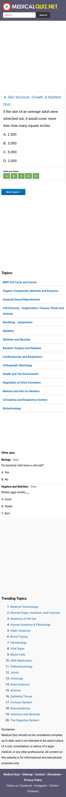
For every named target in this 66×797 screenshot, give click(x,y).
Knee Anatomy (20, 684)
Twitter (53, 785)
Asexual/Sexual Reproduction (21, 299)
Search (43, 15)
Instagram (40, 785)
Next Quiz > (13, 191)
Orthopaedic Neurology (17, 365)
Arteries (15, 690)
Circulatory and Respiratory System (25, 399)
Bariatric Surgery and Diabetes (22, 348)
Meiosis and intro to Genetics (21, 391)
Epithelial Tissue (21, 696)
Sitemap (27, 774)
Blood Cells (17, 654)
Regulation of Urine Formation (22, 382)
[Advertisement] (33, 55)
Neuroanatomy (20, 708)
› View (15, 459)
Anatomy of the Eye (23, 618)
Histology (16, 678)
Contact (40, 774)
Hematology (18, 642)
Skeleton (8, 331)
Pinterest (33, 791)
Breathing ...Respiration (18, 322)
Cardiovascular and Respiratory (22, 356)
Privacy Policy (33, 780)
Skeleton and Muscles (17, 339)
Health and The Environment (21, 374)
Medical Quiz (11, 774)
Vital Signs (17, 648)
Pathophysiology (21, 666)
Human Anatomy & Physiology (30, 624)
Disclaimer (54, 774)
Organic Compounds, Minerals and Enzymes (30, 291)
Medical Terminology (24, 606)
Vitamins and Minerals (25, 714)
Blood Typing (19, 636)
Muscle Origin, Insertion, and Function (35, 612)
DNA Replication (21, 660)
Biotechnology (12, 408)
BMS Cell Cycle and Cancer (20, 282)
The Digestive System (24, 720)
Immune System (21, 702)
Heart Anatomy (20, 630)
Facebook (26, 785)
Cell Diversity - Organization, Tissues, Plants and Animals (33, 310)
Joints (14, 672)
